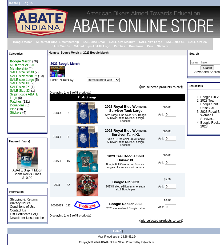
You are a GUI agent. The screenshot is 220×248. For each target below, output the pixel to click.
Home (13, 3)
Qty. (68, 97)
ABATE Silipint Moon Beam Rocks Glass (27, 171)
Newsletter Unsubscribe (27, 218)
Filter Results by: (62, 80)
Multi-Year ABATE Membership (57, 41)
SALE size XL (175, 41)
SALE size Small (94, 41)
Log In (27, 3)
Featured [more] (19, 141)
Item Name (126, 97)
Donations (136, 46)
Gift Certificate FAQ (24, 214)
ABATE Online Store (113, 242)
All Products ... (20, 127)
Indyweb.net (148, 242)
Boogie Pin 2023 (125, 182)
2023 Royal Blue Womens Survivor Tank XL (126, 133)
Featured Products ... (25, 124)
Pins (150, 46)
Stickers (163, 46)
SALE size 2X (197, 41)
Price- (167, 97)
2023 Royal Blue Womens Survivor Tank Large (126, 109)
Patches (119, 46)
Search (194, 53)
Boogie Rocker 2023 (125, 204)
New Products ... (22, 120)
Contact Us (18, 210)
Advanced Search (207, 72)
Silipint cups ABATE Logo (92, 46)
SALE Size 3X (60, 46)
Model (57, 97)
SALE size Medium (122, 41)
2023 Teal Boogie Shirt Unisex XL (125, 158)
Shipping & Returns (24, 199)
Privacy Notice (20, 203)
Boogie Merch (70, 52)
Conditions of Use (22, 207)
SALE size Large (150, 41)
